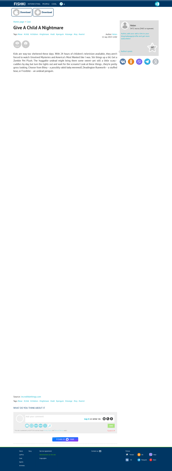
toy (76, 34)
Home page (18, 21)
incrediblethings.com (31, 396)
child (27, 34)
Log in (87, 419)
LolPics (21, 455)
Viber (154, 455)
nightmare (45, 34)
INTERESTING (34, 4)
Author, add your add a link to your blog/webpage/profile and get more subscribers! (135, 36)
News (21, 451)
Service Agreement (45, 451)
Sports (21, 462)
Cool (54, 4)
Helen (133, 25)
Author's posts (126, 51)
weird (82, 34)
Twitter (132, 455)
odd (53, 34)
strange (69, 34)
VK (131, 460)
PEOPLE (46, 4)
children (34, 34)
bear (20, 34)
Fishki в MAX (65, 439)
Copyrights (42, 458)
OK (142, 455)
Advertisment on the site (47, 455)
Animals (22, 465)
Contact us (96, 451)
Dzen (154, 460)
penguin (60, 34)
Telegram (144, 460)
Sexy (30, 451)
